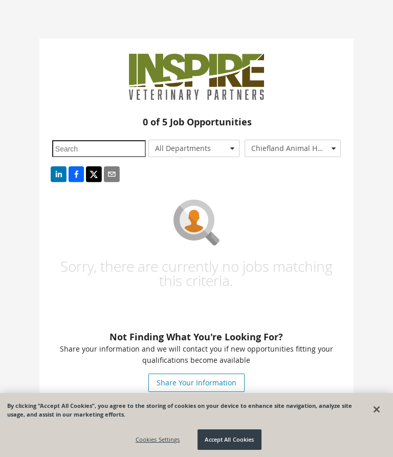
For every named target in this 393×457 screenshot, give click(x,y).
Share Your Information (196, 382)
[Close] (376, 409)
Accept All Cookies (229, 439)
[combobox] (193, 148)
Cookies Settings (158, 439)
